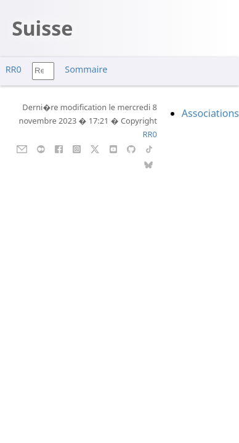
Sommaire (86, 69)
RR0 (14, 69)
